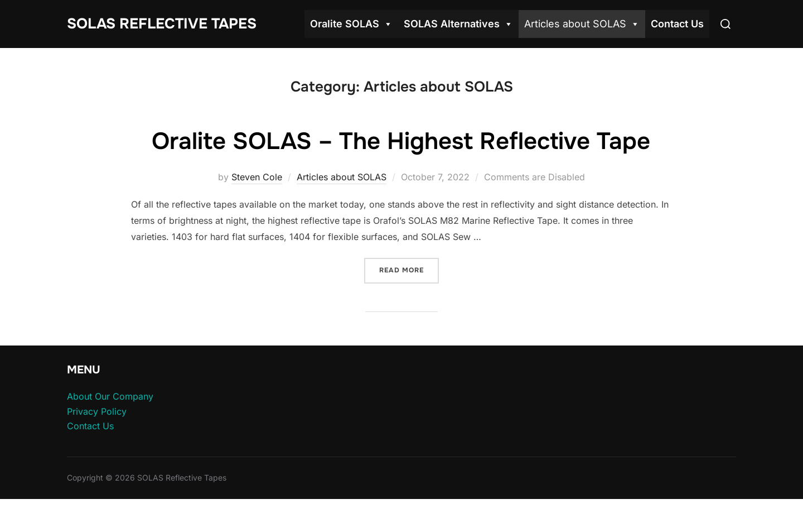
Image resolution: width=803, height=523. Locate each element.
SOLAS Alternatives (458, 24)
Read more (409, 269)
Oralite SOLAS (351, 24)
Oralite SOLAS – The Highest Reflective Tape (401, 141)
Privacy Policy (97, 411)
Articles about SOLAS (582, 24)
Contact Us (677, 24)
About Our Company (110, 396)
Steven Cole (256, 177)
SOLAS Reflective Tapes (162, 24)
